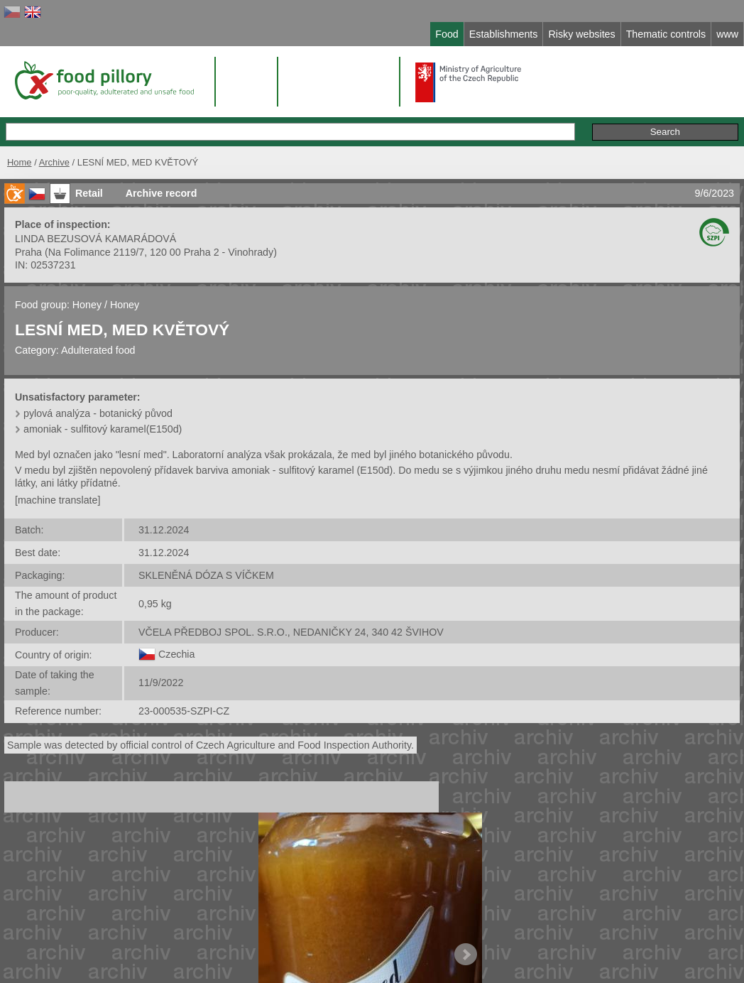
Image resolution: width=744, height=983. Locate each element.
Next (465, 954)
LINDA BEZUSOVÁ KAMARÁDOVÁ (95, 238)
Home (19, 162)
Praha (28, 252)
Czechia (176, 654)
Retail (89, 193)
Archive (54, 162)
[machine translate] (57, 500)
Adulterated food (98, 350)
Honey (87, 304)
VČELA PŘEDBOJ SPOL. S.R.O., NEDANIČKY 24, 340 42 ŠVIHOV (291, 632)
